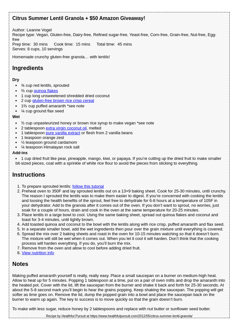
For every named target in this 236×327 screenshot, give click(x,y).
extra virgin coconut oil (66, 128)
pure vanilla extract (63, 132)
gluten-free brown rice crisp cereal (63, 100)
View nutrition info (38, 252)
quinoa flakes (46, 90)
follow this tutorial (88, 186)
